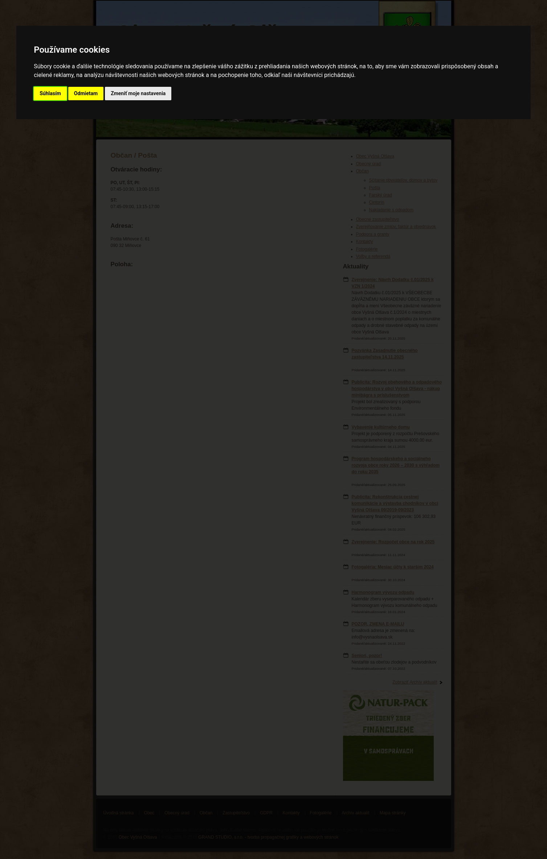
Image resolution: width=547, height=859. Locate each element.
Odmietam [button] (86, 93)
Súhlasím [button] (50, 93)
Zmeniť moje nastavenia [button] (138, 93)
